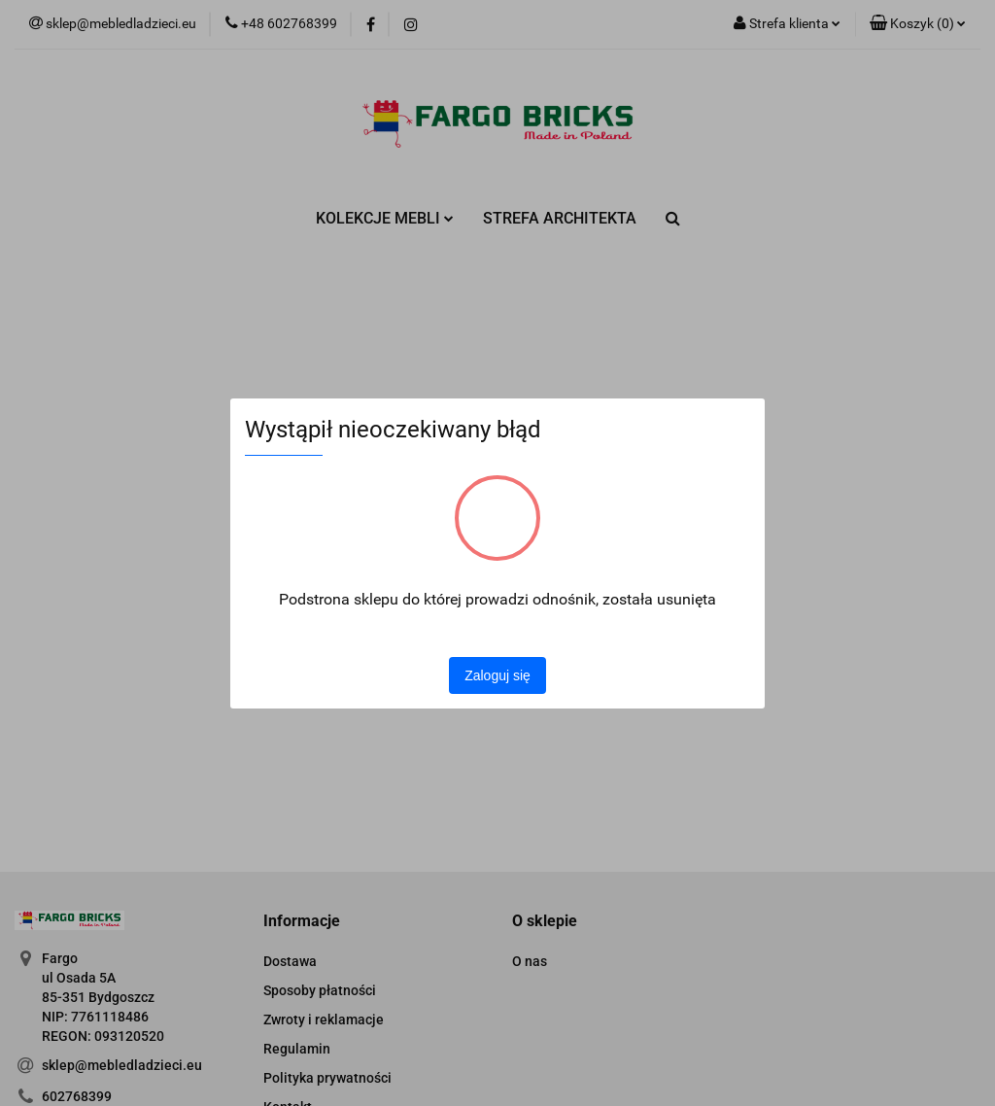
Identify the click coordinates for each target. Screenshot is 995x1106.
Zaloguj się (497, 675)
